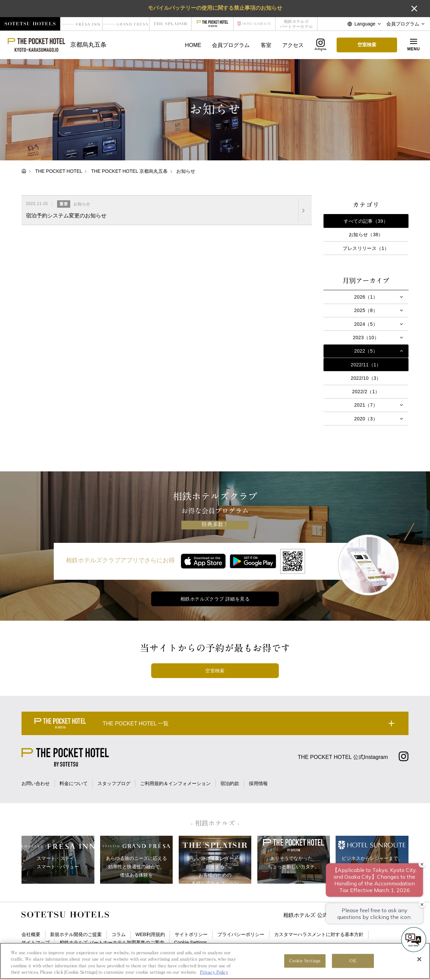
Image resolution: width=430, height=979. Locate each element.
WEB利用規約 (150, 934)
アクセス (293, 45)
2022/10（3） (366, 378)
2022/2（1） (366, 391)
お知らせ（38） (366, 234)
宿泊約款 (229, 783)
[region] (215, 961)
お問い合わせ (36, 783)
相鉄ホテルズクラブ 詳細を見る (215, 599)
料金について (73, 783)
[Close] (419, 959)
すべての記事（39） (366, 221)
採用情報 (258, 783)
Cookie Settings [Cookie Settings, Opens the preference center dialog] (304, 961)
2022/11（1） (366, 364)
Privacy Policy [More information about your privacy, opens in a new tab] (214, 972)
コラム (119, 934)
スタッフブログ (113, 783)
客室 (266, 45)
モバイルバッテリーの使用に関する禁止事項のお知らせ (215, 8)
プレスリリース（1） (366, 248)
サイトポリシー (191, 934)
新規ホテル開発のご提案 (76, 934)
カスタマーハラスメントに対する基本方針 (318, 934)
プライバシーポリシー (240, 934)
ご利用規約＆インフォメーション (175, 783)
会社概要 (31, 934)
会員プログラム (231, 45)
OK (352, 961)
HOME (193, 45)
